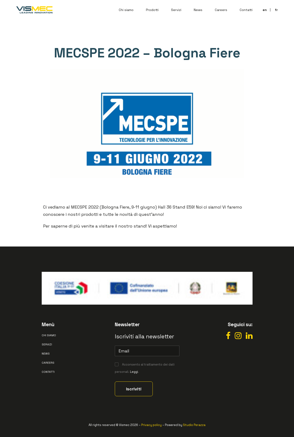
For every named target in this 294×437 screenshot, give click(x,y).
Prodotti (152, 10)
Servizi (176, 10)
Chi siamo (126, 10)
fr (276, 9)
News (198, 10)
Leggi (134, 372)
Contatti (246, 10)
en (265, 9)
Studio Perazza (194, 425)
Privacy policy (151, 425)
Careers (221, 10)
